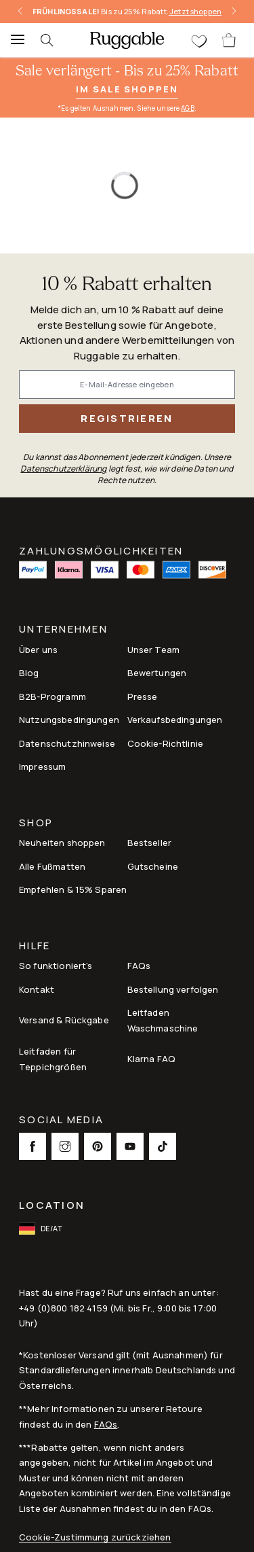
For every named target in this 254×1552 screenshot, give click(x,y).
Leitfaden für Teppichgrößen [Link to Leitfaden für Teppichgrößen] (53, 1058)
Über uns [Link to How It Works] (38, 649)
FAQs (106, 1424)
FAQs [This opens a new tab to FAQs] (139, 965)
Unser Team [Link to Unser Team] (153, 649)
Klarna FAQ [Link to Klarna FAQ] (151, 1059)
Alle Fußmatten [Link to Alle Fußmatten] (52, 866)
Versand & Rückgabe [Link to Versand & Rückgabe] (64, 1020)
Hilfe (34, 947)
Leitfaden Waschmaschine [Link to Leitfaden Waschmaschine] (162, 1020)
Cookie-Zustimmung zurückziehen (95, 1537)
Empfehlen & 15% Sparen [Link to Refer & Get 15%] (73, 889)
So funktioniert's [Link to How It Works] (56, 965)
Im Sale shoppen (127, 89)
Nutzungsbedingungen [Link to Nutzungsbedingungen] (69, 719)
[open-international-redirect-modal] (42, 1228)
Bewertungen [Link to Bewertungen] (157, 673)
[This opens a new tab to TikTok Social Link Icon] (162, 1146)
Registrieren (127, 418)
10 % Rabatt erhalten (127, 285)
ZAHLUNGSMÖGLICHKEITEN (101, 550)
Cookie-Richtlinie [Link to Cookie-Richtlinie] (165, 743)
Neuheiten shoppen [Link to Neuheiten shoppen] (62, 842)
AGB (187, 108)
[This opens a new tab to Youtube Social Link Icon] (130, 1146)
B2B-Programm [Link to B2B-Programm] (52, 696)
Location (52, 1205)
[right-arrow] (234, 11)
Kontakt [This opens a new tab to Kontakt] (36, 989)
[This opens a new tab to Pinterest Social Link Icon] (97, 1146)
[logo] (127, 40)
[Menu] (13, 40)
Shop (36, 824)
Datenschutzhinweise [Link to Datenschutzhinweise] (67, 743)
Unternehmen (63, 630)
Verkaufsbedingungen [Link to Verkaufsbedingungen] (175, 719)
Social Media (61, 1121)
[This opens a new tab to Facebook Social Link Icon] (32, 1146)
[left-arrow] (20, 11)
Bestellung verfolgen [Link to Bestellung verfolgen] (173, 989)
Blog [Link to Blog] (29, 673)
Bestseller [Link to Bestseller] (149, 842)
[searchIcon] (54, 40)
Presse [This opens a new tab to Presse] (142, 696)
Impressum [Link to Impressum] (42, 766)
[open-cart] (229, 40)
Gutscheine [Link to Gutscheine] (153, 866)
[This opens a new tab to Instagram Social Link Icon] (65, 1146)
